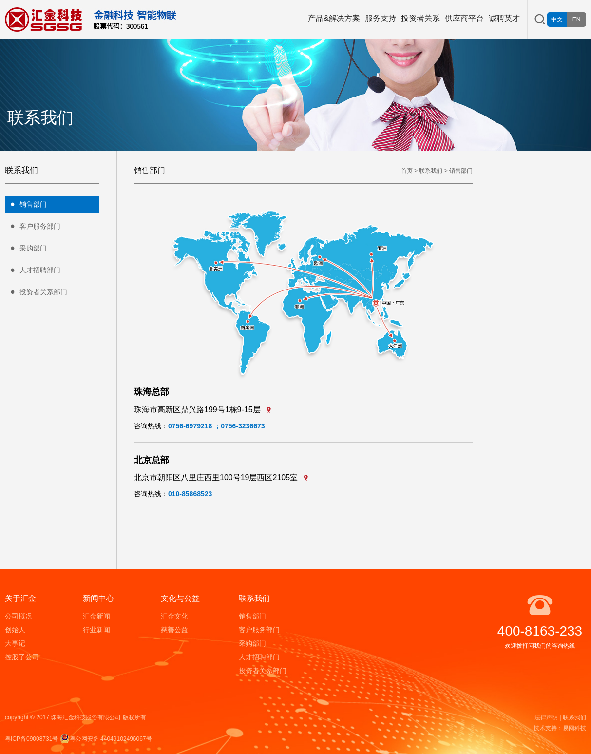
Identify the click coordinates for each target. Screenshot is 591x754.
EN (576, 19)
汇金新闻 (96, 616)
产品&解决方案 (334, 18)
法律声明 (546, 717)
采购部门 (26, 248)
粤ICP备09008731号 (31, 738)
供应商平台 (464, 18)
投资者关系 (420, 18)
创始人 (15, 630)
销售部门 (26, 205)
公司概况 (18, 616)
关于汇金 (20, 598)
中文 (557, 19)
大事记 (15, 643)
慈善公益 (174, 630)
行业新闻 (96, 630)
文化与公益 (180, 598)
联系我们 (430, 170)
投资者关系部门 (36, 292)
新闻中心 (98, 598)
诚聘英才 (504, 18)
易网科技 (574, 728)
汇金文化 (174, 616)
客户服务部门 (32, 226)
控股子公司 (22, 657)
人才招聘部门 (32, 270)
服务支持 (380, 18)
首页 (407, 170)
